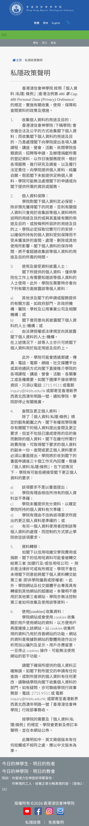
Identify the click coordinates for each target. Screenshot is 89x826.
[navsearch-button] (68, 23)
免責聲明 (56, 822)
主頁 (17, 60)
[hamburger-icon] (4, 34)
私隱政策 (33, 822)
